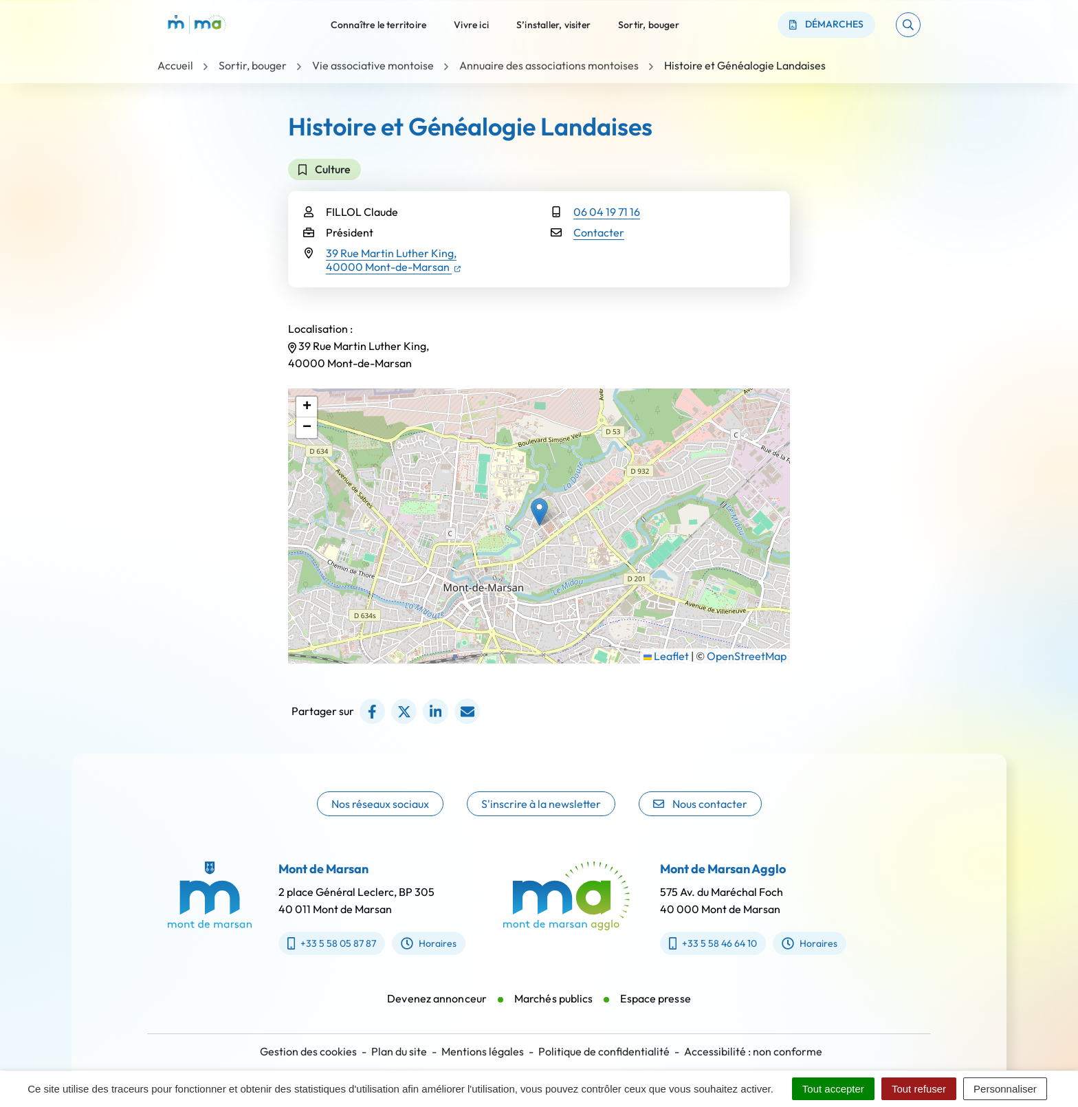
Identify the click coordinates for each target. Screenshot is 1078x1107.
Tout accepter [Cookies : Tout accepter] (833, 1089)
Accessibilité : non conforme (753, 1051)
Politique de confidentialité (604, 1051)
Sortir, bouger (648, 24)
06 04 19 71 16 (606, 212)
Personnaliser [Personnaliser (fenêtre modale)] (1005, 1089)
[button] (908, 24)
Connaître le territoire (379, 24)
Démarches (826, 24)
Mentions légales (482, 1051)
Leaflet (666, 656)
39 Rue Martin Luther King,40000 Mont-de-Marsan (393, 260)
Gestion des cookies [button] (308, 1051)
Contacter (598, 232)
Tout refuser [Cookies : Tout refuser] (919, 1089)
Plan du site (399, 1051)
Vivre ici (471, 24)
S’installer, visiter (553, 24)
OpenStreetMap (746, 656)
